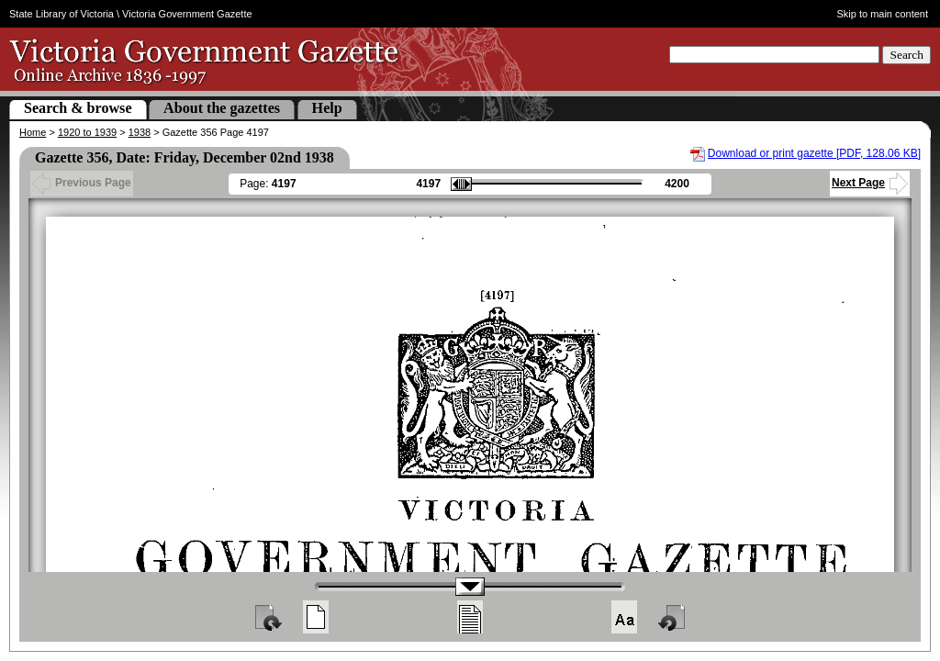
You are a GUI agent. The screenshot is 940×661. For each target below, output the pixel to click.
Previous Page (81, 182)
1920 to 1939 (87, 132)
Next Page (870, 182)
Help (327, 108)
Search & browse (78, 108)
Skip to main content (883, 13)
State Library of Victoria (61, 13)
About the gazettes (221, 108)
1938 (140, 132)
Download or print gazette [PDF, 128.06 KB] (814, 153)
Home (32, 132)
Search (906, 55)
